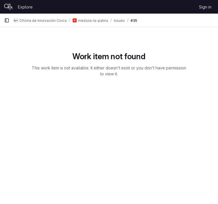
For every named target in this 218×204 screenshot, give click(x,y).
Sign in (205, 7)
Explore (25, 7)
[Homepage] (8, 6)
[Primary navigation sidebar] (6, 20)
